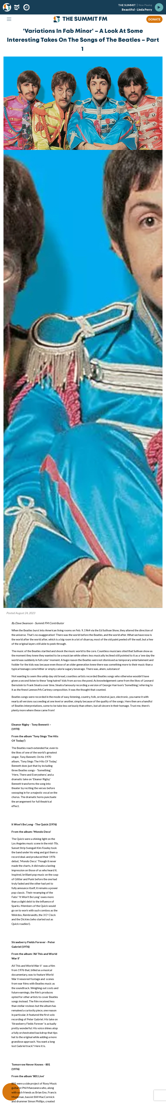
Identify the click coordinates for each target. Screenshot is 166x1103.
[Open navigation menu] (9, 19)
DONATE (154, 19)
